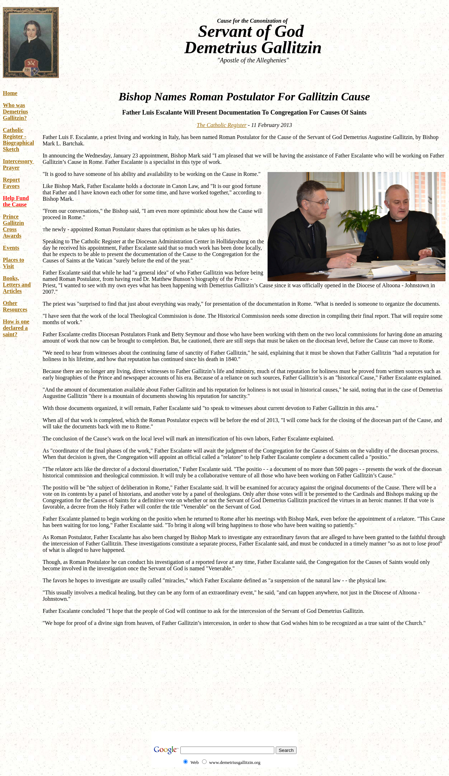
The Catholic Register (221, 125)
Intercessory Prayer (18, 164)
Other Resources (15, 306)
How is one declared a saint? (16, 327)
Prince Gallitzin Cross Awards (13, 226)
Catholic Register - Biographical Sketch (18, 139)
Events (11, 248)
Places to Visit (13, 263)
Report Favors (11, 183)
